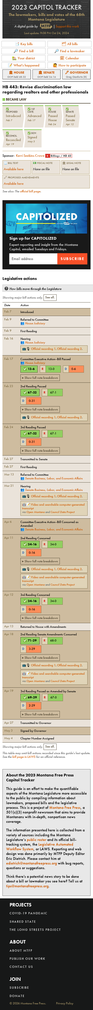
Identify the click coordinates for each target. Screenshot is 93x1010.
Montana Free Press (64, 807)
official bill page (30, 191)
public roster (36, 839)
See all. (50, 297)
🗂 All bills (70, 43)
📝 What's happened (23, 65)
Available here (14, 169)
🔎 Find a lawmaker (69, 51)
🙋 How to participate (69, 65)
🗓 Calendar (69, 58)
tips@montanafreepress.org (27, 886)
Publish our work (28, 959)
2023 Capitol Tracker (47, 7)
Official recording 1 (43, 349)
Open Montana (35, 512)
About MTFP (21, 950)
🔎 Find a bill (23, 51)
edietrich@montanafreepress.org (31, 863)
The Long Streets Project (35, 930)
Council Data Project (62, 512)
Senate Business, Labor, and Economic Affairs (54, 478)
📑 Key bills (23, 43)
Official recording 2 (69, 349)
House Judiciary (35, 323)
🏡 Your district (23, 58)
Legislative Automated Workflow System (39, 847)
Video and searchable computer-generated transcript (53, 506)
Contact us (21, 967)
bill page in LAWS (23, 757)
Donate (17, 996)
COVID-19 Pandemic (28, 913)
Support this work (67, 26)
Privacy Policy (64, 1003)
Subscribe (72, 258)
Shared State (23, 921)
